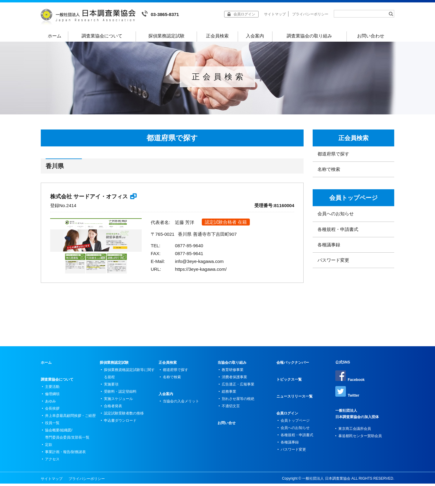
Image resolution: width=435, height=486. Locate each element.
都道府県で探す (333, 156)
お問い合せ (227, 425)
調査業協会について (102, 35)
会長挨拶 (52, 411)
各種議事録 (328, 247)
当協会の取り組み (232, 365)
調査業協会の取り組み (309, 35)
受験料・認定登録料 (120, 394)
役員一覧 (52, 425)
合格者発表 (113, 408)
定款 (48, 447)
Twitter (347, 394)
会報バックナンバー (292, 365)
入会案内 (255, 35)
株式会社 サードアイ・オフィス (89, 199)
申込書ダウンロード (120, 423)
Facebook (350, 378)
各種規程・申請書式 (337, 231)
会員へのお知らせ (335, 216)
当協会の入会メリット (181, 403)
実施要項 (111, 387)
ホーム (54, 35)
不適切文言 (231, 408)
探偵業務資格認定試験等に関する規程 (129, 376)
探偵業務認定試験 (166, 35)
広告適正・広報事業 (238, 387)
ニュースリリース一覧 (294, 399)
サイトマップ (275, 14)
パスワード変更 (333, 262)
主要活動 (52, 389)
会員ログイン (287, 416)
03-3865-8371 (160, 14)
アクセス (52, 461)
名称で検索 (328, 171)
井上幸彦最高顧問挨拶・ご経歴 (70, 418)
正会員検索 (217, 35)
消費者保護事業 (234, 379)
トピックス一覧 (289, 382)
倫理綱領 (52, 396)
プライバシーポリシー (310, 14)
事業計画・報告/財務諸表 (65, 454)
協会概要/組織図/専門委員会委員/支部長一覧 (67, 436)
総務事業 (229, 394)
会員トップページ (353, 200)
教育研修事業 (232, 372)
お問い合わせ (370, 35)
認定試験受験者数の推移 (124, 416)
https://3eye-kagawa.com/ (201, 271)
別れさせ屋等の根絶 (238, 401)
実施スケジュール (118, 401)
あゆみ (50, 403)
